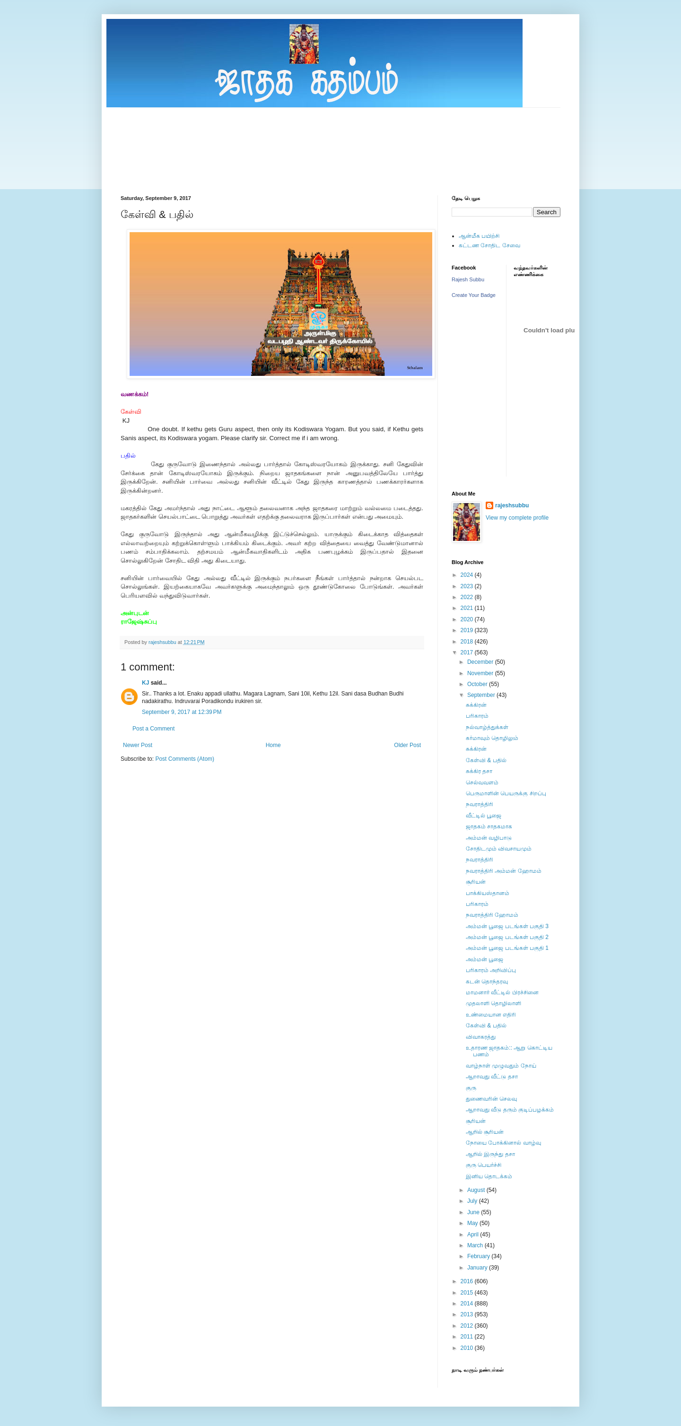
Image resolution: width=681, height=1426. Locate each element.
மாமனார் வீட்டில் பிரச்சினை (502, 992)
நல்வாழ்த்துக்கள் (487, 727)
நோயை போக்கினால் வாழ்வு (503, 1142)
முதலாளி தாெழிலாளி (493, 1003)
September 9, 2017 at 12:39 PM (181, 712)
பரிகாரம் (477, 716)
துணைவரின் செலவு (491, 1099)
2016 (468, 1281)
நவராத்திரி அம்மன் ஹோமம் (503, 871)
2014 (468, 1303)
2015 (468, 1292)
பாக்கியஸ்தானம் (487, 893)
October (478, 684)
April (473, 1234)
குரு (471, 1088)
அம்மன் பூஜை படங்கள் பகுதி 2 (507, 937)
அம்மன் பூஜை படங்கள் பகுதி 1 (507, 948)
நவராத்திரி (479, 804)
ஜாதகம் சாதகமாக (489, 826)
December (481, 662)
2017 (468, 652)
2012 (468, 1325)
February (479, 1256)
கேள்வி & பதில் (486, 760)
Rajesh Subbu (468, 279)
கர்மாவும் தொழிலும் (492, 738)
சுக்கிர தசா (479, 771)
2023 (468, 586)
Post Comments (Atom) (184, 759)
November (481, 673)
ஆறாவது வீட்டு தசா (492, 1076)
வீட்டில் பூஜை (483, 815)
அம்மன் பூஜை (484, 959)
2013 (468, 1314)
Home (273, 745)
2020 (468, 619)
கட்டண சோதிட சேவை (489, 245)
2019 (468, 630)
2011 (468, 1336)
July (473, 1201)
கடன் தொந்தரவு (487, 981)
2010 (468, 1348)
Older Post (407, 745)
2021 (468, 608)
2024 (468, 575)
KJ (145, 682)
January (478, 1267)
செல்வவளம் (482, 782)
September (482, 695)
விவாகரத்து (481, 1037)
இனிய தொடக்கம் (489, 1176)
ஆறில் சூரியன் (485, 1132)
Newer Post (137, 745)
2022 (468, 597)
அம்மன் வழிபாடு (489, 838)
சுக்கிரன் (476, 705)
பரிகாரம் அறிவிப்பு (491, 970)
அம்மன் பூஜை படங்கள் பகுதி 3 (507, 926)
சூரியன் (476, 881)
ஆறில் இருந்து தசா (490, 1154)
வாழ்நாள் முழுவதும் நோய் (501, 1065)
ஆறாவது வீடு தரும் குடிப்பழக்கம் (510, 1109)
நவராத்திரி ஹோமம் (492, 915)
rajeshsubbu (163, 642)
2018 (468, 641)
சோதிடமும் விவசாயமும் (499, 848)
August (477, 1190)
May (473, 1223)
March (476, 1245)
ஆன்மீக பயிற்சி (479, 236)
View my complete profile (517, 517)
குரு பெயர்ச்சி (483, 1165)
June (474, 1212)
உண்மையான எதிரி (491, 1014)
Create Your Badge (474, 295)
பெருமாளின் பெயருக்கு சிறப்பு (506, 793)
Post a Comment (153, 728)
